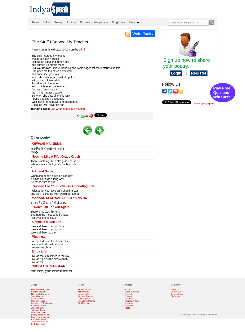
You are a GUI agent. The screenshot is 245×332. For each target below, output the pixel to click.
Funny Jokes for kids (41, 315)
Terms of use (177, 294)
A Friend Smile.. (43, 171)
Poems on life (84, 289)
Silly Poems (83, 292)
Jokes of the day (39, 310)
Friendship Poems (86, 301)
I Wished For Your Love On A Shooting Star (63, 186)
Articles (71, 22)
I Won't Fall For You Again (50, 207)
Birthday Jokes (38, 324)
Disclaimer (175, 296)
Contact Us (176, 292)
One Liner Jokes (39, 312)
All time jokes (37, 298)
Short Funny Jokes (40, 317)
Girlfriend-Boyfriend (40, 294)
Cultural (128, 296)
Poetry (58, 22)
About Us (175, 289)
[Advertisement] (188, 135)
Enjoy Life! (39, 251)
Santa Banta (37, 296)
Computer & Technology (42, 303)
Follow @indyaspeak (204, 103)
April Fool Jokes (38, 319)
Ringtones (118, 22)
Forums (85, 22)
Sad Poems (83, 303)
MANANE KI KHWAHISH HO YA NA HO (59, 198)
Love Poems (84, 298)
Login (176, 73)
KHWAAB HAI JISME (47, 143)
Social (127, 289)
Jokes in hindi (37, 308)
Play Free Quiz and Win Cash (222, 92)
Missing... (39, 236)
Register (198, 73)
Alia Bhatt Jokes (38, 305)
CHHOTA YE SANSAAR (48, 266)
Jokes (47, 22)
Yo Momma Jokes (39, 321)
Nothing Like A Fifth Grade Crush (56, 156)
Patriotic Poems (85, 296)
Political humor (38, 292)
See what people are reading (68, 108)
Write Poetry (143, 33)
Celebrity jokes (38, 301)
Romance (128, 305)
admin (82, 49)
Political (128, 294)
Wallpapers (101, 22)
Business (128, 303)
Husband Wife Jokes (41, 289)
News (35, 22)
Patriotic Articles (131, 301)
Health (127, 308)
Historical (128, 298)
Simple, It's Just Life (46, 222)
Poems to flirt (84, 294)
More (134, 23)
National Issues (131, 292)
